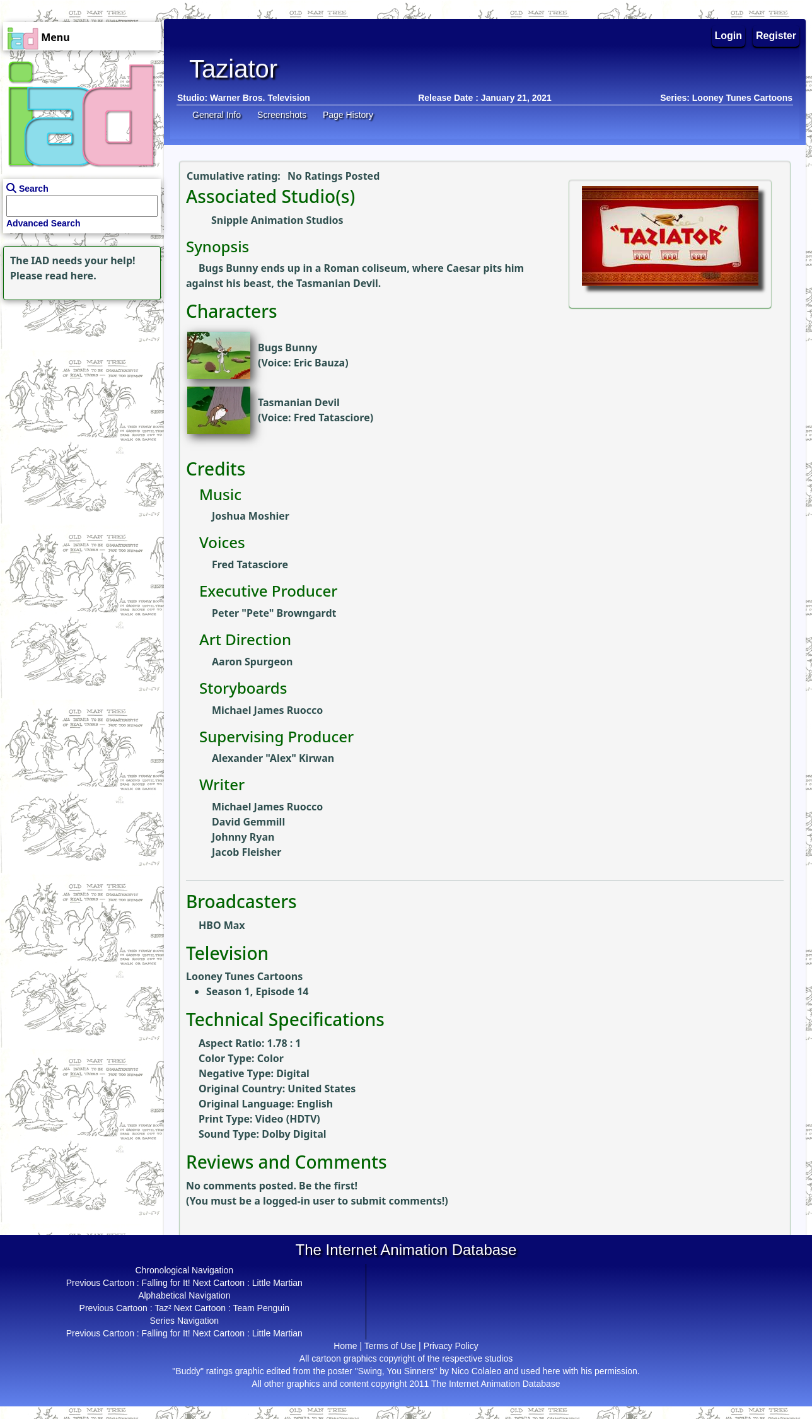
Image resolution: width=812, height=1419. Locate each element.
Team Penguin (261, 1308)
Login (729, 35)
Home (345, 1346)
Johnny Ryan (243, 837)
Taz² (162, 1308)
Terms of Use (390, 1346)
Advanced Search (43, 223)
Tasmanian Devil (299, 402)
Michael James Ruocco (267, 710)
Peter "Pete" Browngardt (274, 613)
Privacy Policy (451, 1346)
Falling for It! (166, 1283)
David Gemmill (248, 822)
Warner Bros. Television (260, 98)
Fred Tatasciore (332, 417)
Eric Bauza (319, 363)
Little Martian (277, 1283)
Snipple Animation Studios (277, 220)
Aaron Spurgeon (252, 662)
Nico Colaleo (476, 1371)
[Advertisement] (79, 382)
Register (776, 35)
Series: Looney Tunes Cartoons (726, 98)
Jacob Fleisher (246, 852)
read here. (70, 276)
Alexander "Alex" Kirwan (273, 758)
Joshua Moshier (250, 516)
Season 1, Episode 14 (257, 991)
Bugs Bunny (287, 347)
